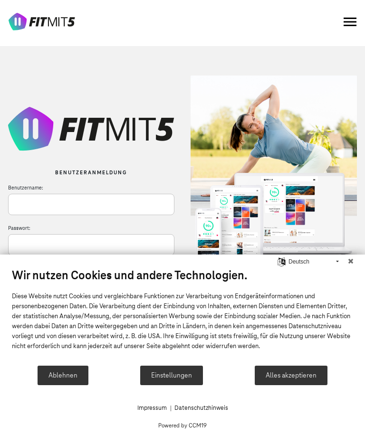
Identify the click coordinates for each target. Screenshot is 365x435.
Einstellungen (171, 375)
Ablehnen (62, 375)
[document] (182, 316)
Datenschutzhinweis (201, 408)
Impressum (152, 408)
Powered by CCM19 (182, 425)
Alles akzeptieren (291, 375)
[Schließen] (351, 262)
